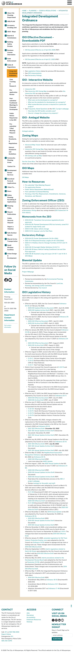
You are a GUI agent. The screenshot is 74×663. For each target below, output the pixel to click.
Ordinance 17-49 (54, 588)
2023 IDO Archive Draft (36, 400)
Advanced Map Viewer (32, 145)
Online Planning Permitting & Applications (11, 198)
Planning (33, 11)
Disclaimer (30, 615)
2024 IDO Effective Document (38, 343)
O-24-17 (30, 365)
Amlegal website (28, 131)
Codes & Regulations (47, 11)
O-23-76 (31, 415)
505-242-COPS (6, 641)
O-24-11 (30, 358)
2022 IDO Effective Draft (36, 459)
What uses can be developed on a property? (43, 100)
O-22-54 (31, 409)
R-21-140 (31, 492)
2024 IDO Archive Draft (36, 345)
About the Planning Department (11, 15)
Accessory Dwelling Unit (12, 26)
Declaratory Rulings (35, 75)
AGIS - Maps (11, 32)
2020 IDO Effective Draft (36, 470)
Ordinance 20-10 (30, 516)
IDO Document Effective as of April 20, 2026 (40, 50)
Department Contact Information (9, 317)
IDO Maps (25, 177)
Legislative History (34, 71)
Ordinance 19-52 (38, 542)
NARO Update (47, 461)
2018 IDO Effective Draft (36, 577)
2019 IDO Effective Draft (36, 518)
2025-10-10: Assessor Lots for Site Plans (38, 231)
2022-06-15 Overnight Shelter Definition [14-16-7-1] (42, 247)
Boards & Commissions (11, 37)
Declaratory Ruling (29, 210)
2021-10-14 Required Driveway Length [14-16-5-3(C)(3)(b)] (44, 240)
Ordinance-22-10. (44, 426)
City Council (43, 288)
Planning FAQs (10, 207)
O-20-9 (62, 531)
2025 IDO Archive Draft (36, 323)
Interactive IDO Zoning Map (37, 91)
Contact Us (11, 166)
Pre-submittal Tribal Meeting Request (37, 185)
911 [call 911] (12, 636)
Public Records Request (10, 220)
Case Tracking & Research (12, 83)
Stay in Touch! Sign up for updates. (60, 631)
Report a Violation (10, 228)
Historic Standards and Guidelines (12, 151)
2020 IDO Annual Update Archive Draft (41, 472)
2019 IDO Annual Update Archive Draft (41, 520)
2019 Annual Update (54, 512)
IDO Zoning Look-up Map (33, 156)
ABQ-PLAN (11, 21)
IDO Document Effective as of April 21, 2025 (40, 59)
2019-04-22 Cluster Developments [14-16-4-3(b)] (41, 238)
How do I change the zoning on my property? (43, 113)
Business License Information (11, 52)
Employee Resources (34, 619)
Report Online (6, 634)
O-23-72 (31, 411)
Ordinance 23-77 (60, 396)
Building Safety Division (10, 44)
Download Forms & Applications (11, 181)
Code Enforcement (11, 60)
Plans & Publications (11, 213)
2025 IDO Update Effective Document (41, 308)
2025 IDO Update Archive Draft (38, 310)
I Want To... (11, 187)
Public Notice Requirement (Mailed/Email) (39, 189)
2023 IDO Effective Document (38, 398)
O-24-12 (30, 360)
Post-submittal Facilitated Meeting (37, 192)
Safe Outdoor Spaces (12, 234)
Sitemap (29, 622)
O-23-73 (61, 367)
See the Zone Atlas (28, 161)
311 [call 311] (6, 632)
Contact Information (9, 290)
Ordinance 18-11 (53, 584)
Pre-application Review (33, 187)
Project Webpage (28, 272)
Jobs (28, 613)
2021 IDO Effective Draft (36, 428)
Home (24, 11)
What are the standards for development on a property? (47, 102)
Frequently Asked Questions (37, 109)
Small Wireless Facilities (10, 247)
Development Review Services (11, 173)
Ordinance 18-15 (51, 580)
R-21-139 (31, 503)
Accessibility (31, 617)
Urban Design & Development (12, 256)
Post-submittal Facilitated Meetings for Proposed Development (13, 104)
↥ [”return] (71, 606)
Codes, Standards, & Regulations (13, 140)
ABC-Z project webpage (60, 109)
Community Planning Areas (11, 160)
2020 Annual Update (52, 463)
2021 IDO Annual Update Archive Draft (41, 431)
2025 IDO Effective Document (38, 321)
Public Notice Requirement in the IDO (13, 117)
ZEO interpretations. (35, 73)
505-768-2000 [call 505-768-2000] (14, 632)
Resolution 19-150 (33, 562)
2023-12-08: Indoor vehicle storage (37, 229)
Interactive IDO (30, 89)
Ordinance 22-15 (39, 457)
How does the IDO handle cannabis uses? (42, 111)
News (9, 191)
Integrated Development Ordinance (13, 73)
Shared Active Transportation (12, 240)
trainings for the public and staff (44, 483)
